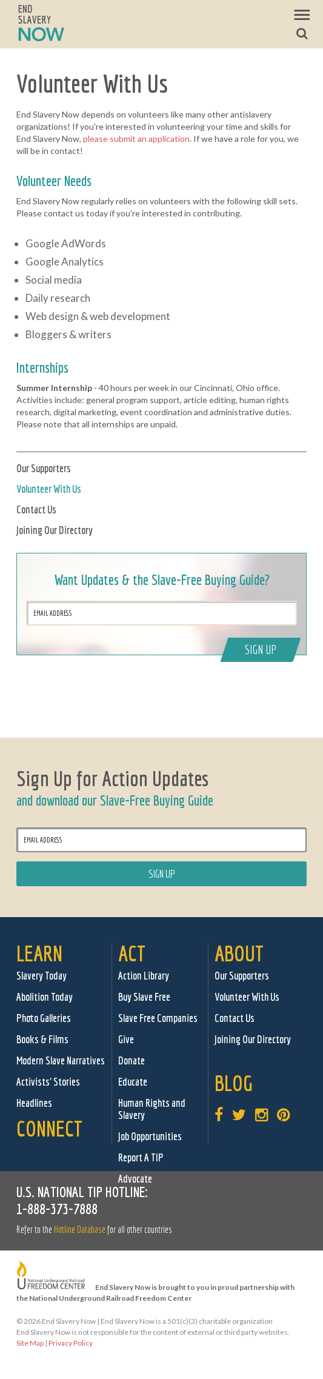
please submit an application (136, 138)
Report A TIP (141, 1157)
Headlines (34, 1103)
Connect (49, 1128)
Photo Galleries (43, 1018)
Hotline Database (79, 1229)
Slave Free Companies (158, 1018)
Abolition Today (44, 996)
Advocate (135, 1178)
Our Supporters (43, 468)
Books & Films (42, 1039)
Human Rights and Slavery (151, 1109)
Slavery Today (41, 975)
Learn (39, 953)
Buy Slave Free (144, 996)
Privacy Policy (70, 1342)
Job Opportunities (150, 1136)
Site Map (30, 1342)
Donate (131, 1060)
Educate (132, 1081)
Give (126, 1039)
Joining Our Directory (54, 530)
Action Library (143, 975)
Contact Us (36, 509)
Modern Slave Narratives (60, 1060)
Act (131, 953)
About (239, 953)
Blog (234, 1082)
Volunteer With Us (48, 488)
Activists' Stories (48, 1081)
